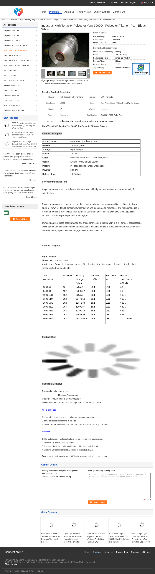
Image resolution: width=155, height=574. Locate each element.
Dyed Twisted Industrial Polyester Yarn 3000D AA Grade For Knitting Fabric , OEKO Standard (96, 539)
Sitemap (146, 552)
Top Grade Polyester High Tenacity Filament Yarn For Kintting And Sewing (22, 134)
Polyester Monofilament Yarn (15, 45)
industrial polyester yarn (97, 456)
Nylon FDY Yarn (9, 75)
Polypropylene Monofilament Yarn (17, 60)
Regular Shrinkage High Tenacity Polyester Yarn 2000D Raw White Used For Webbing (24, 144)
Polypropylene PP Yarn (12, 55)
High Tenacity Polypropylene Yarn (17, 65)
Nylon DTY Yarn (9, 70)
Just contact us (37, 571)
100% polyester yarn (78, 456)
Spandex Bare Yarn (11, 85)
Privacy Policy (11, 560)
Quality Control (102, 12)
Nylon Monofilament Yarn (13, 80)
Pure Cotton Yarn (10, 90)
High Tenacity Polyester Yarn (31, 20)
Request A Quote (129, 2)
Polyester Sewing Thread (13, 110)
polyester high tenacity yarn (58, 456)
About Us (69, 12)
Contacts (135, 552)
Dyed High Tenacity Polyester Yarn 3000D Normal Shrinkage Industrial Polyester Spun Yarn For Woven (73, 539)
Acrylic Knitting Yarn (11, 105)
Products (54, 12)
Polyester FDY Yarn (11, 35)
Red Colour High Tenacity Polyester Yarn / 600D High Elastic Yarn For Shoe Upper (119, 538)
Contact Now (104, 72)
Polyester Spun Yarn (11, 95)
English (148, 2)
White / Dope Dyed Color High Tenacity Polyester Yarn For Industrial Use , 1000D (141, 538)
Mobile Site (11, 564)
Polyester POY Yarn (11, 40)
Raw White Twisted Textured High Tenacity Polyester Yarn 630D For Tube (50, 538)
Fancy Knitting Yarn (11, 100)
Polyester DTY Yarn (11, 30)
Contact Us (119, 12)
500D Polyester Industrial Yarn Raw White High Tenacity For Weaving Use (24, 125)
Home (43, 12)
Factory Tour (84, 12)
